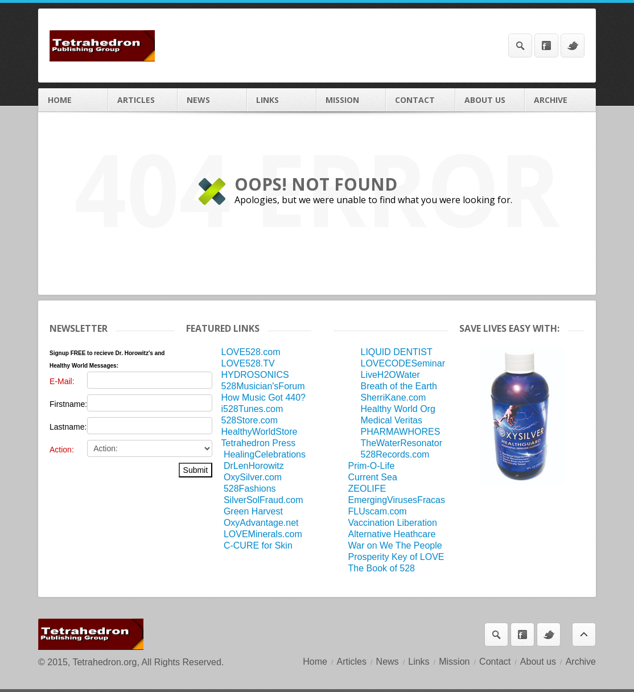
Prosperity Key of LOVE (396, 557)
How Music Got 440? (263, 397)
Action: (62, 449)
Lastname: (68, 426)
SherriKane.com (393, 397)
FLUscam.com (377, 511)
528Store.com (249, 420)
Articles (143, 100)
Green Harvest (253, 511)
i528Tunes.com (252, 409)
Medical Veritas (392, 420)
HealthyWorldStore (259, 431)
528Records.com (395, 454)
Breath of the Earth (399, 386)
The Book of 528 (381, 568)
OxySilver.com (253, 477)
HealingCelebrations (265, 454)
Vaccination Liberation (392, 523)
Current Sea (372, 477)
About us (490, 100)
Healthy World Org (398, 409)
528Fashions (250, 488)
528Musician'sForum (262, 386)
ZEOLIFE (367, 488)
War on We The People (395, 545)
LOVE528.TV (247, 363)
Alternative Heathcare (392, 534)
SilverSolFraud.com (263, 500)
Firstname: (68, 404)
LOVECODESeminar (403, 363)
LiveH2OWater (390, 375)
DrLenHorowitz (254, 466)
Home (73, 100)
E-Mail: (62, 381)
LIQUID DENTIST (397, 352)
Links (281, 100)
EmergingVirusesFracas (396, 500)
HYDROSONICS (255, 375)
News (212, 100)
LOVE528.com (250, 352)
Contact (420, 100)
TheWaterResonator (401, 443)
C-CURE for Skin (258, 545)
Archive (560, 100)
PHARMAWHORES (400, 431)
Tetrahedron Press (258, 443)
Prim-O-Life (371, 466)
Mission (351, 100)
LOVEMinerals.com (263, 534)
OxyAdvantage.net (261, 523)
